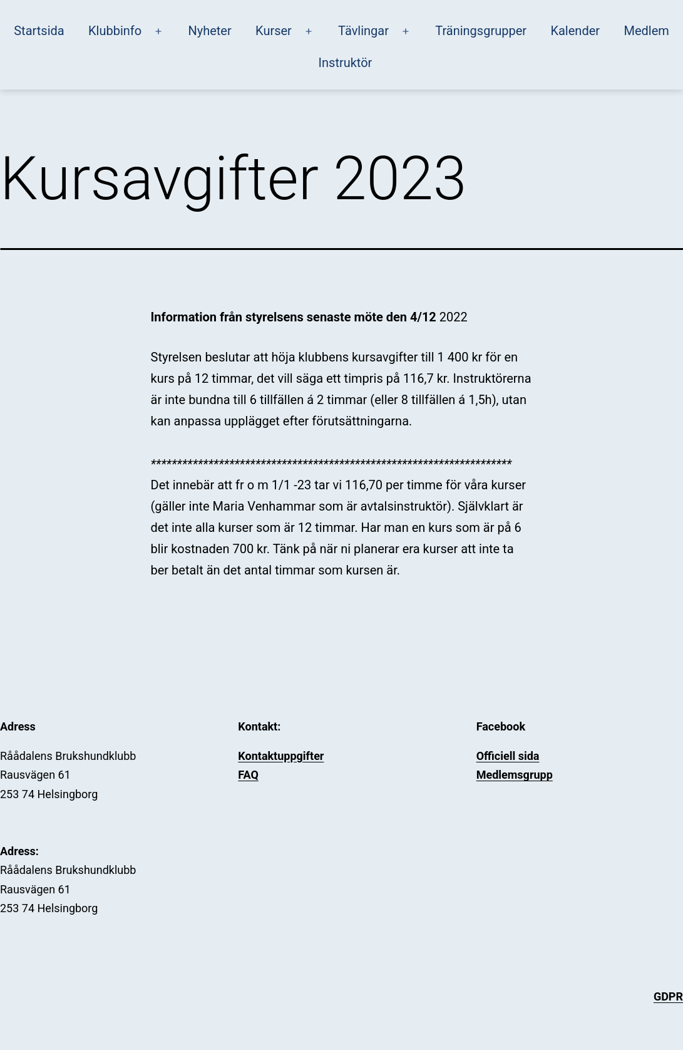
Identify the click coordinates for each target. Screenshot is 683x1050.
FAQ (248, 774)
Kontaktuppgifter (281, 755)
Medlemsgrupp (514, 774)
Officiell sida (508, 755)
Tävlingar (363, 30)
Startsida (39, 30)
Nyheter (209, 30)
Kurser (273, 30)
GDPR (668, 996)
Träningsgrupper (480, 30)
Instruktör (345, 62)
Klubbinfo (114, 30)
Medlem (646, 30)
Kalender (575, 30)
